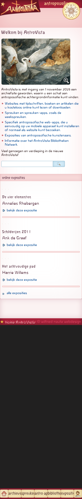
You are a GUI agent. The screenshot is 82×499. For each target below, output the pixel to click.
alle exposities (17, 467)
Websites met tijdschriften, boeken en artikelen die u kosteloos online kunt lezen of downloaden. (42, 105)
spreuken (27, 494)
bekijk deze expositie (22, 267)
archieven (14, 494)
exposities (67, 494)
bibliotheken (54, 494)
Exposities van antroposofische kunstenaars (38, 135)
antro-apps (41, 494)
